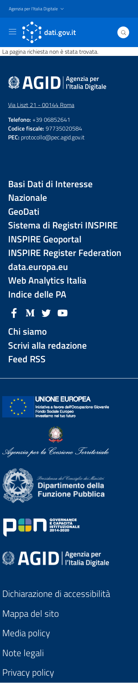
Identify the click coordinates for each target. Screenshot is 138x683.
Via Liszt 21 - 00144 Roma (41, 104)
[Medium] (30, 312)
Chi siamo (27, 331)
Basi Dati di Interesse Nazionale (50, 191)
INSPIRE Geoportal (44, 239)
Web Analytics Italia (47, 280)
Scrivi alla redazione (47, 345)
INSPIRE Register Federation (64, 253)
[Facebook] (14, 312)
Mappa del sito (30, 613)
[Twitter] (46, 312)
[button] (37, 9)
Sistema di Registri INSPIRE (63, 225)
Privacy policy (28, 672)
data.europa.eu (38, 267)
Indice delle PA (37, 294)
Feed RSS (27, 359)
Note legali (23, 653)
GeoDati (23, 211)
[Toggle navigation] (12, 31)
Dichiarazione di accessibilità (56, 594)
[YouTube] (62, 312)
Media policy (26, 633)
